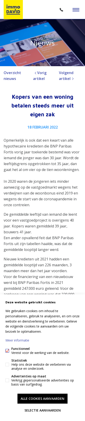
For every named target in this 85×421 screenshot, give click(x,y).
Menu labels (75, 9)
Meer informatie (17, 340)
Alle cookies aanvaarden (42, 398)
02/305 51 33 (61, 10)
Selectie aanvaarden (42, 410)
